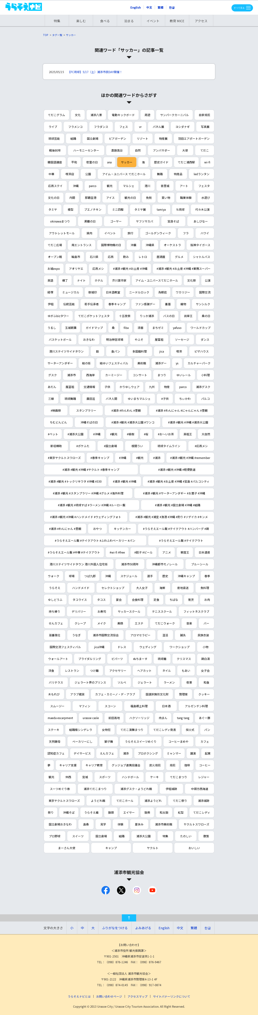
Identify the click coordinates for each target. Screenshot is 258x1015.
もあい (186, 670)
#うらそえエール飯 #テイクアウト (181, 540)
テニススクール (162, 611)
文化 (78, 115)
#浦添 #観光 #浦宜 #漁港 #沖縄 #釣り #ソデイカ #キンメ (171, 517)
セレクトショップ (112, 588)
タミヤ (52, 209)
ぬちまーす (140, 659)
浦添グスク (203, 387)
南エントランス (81, 245)
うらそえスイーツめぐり (140, 741)
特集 (57, 20)
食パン (115, 351)
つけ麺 (94, 670)
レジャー (203, 777)
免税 (149, 197)
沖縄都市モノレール (165, 564)
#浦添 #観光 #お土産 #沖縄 (130, 268)
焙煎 (172, 765)
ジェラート (145, 682)
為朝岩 (162, 292)
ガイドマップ (94, 327)
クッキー (204, 694)
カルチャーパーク (199, 363)
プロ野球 (54, 836)
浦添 (126, 753)
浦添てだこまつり (95, 789)
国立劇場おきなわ (60, 824)
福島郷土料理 (139, 706)
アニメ (166, 552)
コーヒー (205, 765)
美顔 (120, 623)
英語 (50, 280)
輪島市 (75, 257)
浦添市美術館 (163, 824)
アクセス (201, 20)
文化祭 (191, 280)
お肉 (207, 599)
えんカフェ (107, 753)
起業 (208, 753)
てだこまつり (178, 777)
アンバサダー (161, 150)
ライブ (53, 127)
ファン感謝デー (145, 304)
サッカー (71, 35)
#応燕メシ (201, 446)
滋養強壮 (54, 635)
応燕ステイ (55, 186)
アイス (110, 197)
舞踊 (160, 174)
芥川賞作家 (119, 280)
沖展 (133, 245)
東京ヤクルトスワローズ (64, 800)
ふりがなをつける (115, 927)
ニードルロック (139, 292)
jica (161, 351)
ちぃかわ (185, 398)
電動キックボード (123, 115)
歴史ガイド (161, 162)
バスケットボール (60, 339)
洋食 (51, 670)
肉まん (163, 718)
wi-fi (207, 162)
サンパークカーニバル (174, 115)
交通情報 (89, 387)
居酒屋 (161, 257)
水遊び (205, 197)
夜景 (189, 682)
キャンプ (111, 848)
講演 (193, 753)
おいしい (194, 848)
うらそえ (54, 588)
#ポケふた (82, 446)
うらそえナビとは (79, 996)
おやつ (97, 528)
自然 (138, 150)
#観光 (113, 434)
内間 (72, 197)
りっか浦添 (147, 316)
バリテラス (56, 682)
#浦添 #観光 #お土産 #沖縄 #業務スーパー (184, 268)
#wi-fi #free (117, 552)
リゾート (142, 138)
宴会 (119, 599)
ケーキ (154, 777)
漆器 (140, 327)
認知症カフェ (56, 753)
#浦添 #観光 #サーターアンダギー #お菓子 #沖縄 (174, 493)
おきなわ (89, 339)
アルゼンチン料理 (196, 706)
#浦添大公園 (75, 434)
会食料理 (137, 599)
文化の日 (53, 197)
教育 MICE (177, 20)
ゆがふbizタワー (58, 316)
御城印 (92, 292)
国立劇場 (92, 138)
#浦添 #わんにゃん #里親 (65, 528)
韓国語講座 (55, 162)
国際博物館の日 (111, 245)
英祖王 (187, 434)
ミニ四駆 (118, 209)
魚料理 (204, 588)
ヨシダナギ (182, 127)
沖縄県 (150, 245)
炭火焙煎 (155, 765)
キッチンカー (122, 528)
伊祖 (51, 304)
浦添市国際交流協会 (106, 635)
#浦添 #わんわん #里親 (126, 410)
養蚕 (168, 304)
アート (184, 186)
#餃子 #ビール (143, 552)
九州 (152, 387)
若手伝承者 (91, 304)
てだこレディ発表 (164, 729)
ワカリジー (183, 292)
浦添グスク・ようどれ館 (136, 789)
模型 (70, 209)
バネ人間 (111, 398)
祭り (51, 812)
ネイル (166, 670)
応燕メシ (98, 268)
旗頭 (111, 812)
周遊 (147, 115)
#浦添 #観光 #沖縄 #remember (190, 458)
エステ (139, 623)
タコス (101, 599)
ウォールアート (58, 659)
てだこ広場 (55, 245)
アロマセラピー (140, 635)
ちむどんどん (58, 422)
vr (140, 127)
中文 (149, 7)
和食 (206, 682)
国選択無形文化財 (157, 694)
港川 (147, 186)
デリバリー (79, 611)
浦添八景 (96, 115)
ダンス (205, 339)
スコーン (110, 706)
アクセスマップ (137, 996)
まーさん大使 (66, 848)
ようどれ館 (98, 800)
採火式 (190, 729)
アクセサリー (117, 670)
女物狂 (106, 729)
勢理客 (183, 694)
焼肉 (89, 233)
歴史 (165, 576)
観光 (110, 186)
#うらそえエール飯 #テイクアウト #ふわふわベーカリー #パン (95, 540)
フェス (123, 127)
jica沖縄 (99, 647)
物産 (167, 387)
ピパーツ (117, 659)
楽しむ (81, 20)
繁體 (160, 7)
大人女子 (142, 588)
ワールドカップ (200, 327)
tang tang (183, 718)
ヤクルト (152, 848)
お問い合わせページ (109, 996)
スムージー (57, 706)
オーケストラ (172, 245)
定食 (156, 599)
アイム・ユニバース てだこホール (124, 174)
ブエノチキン (92, 209)
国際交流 (205, 292)
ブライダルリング (89, 659)
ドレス (122, 647)
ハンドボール (130, 777)
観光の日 (130, 197)
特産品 (178, 174)
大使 (185, 150)
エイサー (129, 812)
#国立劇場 (110, 446)
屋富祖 (159, 339)
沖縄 (76, 186)
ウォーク (53, 576)
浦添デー (161, 363)
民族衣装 (203, 635)
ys (177, 363)
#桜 (146, 434)
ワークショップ (179, 647)
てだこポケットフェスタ (94, 316)
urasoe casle (91, 718)
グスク (52, 375)
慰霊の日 (92, 162)
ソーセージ (182, 339)
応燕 (111, 257)
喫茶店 (70, 174)
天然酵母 (54, 741)
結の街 (86, 363)
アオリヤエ (76, 268)
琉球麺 (162, 659)
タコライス (80, 599)
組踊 (73, 138)
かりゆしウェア (130, 387)
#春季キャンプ (99, 458)
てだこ (204, 150)
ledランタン (201, 174)
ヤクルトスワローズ (196, 824)
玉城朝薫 (71, 327)
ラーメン (169, 682)
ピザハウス (201, 351)
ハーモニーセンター (86, 150)
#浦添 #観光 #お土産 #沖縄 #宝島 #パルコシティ (178, 481)
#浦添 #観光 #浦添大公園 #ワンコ (132, 422)
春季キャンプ (117, 304)
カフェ (204, 741)
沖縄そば (69, 812)
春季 (207, 576)
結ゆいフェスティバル (114, 363)
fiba (126, 327)
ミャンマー (174, 753)
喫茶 (179, 351)
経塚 (50, 292)
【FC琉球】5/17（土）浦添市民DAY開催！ (95, 72)
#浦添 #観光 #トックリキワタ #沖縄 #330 (75, 481)
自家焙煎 (204, 115)
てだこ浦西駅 (186, 162)
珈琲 (187, 765)
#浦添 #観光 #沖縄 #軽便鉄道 (176, 469)
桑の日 (206, 316)
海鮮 (162, 588)
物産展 (163, 138)
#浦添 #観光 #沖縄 (124, 481)
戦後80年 (55, 150)
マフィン (84, 706)
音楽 (189, 623)
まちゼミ (158, 327)
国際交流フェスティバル (65, 647)
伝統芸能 (69, 304)
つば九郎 (90, 576)
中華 (51, 174)
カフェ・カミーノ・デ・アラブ (115, 694)
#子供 (165, 398)
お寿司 (101, 611)
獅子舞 (108, 741)
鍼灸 (183, 635)
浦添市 (71, 375)
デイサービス (82, 753)
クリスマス (184, 659)
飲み (126, 257)
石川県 (94, 257)
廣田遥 (91, 398)
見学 (103, 824)
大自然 (206, 434)
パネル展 (158, 127)
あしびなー (201, 221)
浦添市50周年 (130, 564)
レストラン (72, 670)
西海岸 (90, 375)
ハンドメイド (80, 588)
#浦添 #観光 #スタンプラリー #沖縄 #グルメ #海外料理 (88, 493)
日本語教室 (113, 292)
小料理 (205, 375)
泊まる (129, 20)
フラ (186, 233)
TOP (45, 35)
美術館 (141, 363)
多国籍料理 (139, 351)
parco (92, 186)
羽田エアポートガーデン (194, 138)
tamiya (161, 209)
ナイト (81, 280)
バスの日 (169, 316)
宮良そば (173, 221)
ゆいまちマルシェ (139, 398)
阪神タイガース (200, 245)
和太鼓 (164, 812)
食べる (105, 20)
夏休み (139, 824)
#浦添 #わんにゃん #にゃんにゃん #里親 (181, 410)
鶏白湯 (205, 659)
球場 (72, 576)
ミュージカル (70, 292)
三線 (51, 398)
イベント (153, 20)
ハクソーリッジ (139, 718)
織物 (183, 304)
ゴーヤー (116, 221)
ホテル (99, 280)
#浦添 (157, 458)
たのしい (186, 836)
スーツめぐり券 (60, 789)
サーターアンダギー (60, 363)
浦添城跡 (203, 800)
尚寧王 (188, 316)
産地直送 (183, 588)
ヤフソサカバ (144, 221)
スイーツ (78, 836)
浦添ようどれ (153, 800)
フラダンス (101, 127)
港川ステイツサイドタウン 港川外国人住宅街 (79, 564)
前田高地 (114, 718)
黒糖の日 (90, 221)
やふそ (139, 339)
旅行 (130, 233)
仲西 (68, 777)
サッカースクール (129, 611)
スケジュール (128, 576)
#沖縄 (97, 434)
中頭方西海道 (199, 789)
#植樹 (130, 434)
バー (206, 623)
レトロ (142, 257)
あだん (52, 387)
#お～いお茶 (166, 434)
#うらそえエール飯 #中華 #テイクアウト (74, 552)
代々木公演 (202, 209)
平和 (74, 162)
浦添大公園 (143, 836)
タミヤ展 (140, 209)
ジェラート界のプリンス (90, 682)
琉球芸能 (54, 138)
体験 (120, 824)
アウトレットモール (62, 233)
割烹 (191, 599)
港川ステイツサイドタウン (66, 351)
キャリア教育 (94, 765)
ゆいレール (183, 375)
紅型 (181, 812)
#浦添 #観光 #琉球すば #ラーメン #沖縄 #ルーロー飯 (91, 505)
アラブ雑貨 (77, 694)
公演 (208, 280)
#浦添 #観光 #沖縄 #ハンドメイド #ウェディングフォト (85, 517)
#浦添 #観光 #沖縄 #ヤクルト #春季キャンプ (91, 469)
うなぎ (76, 635)
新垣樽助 (56, 446)
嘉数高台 (117, 150)
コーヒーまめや (178, 741)
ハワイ (204, 233)
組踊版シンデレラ (80, 729)
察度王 (185, 552)
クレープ (80, 623)
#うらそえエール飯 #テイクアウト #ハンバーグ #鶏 (176, 528)
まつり (161, 375)
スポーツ (105, 777)
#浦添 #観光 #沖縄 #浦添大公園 (188, 422)
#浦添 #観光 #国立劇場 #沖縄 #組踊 (177, 505)
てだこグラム (56, 115)
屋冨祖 (70, 387)
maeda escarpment (60, 718)
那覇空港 (90, 197)
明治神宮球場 (114, 339)
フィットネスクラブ (196, 611)
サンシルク (203, 304)
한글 (172, 7)
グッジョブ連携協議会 (126, 765)
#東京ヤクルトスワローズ (64, 458)
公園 (88, 174)
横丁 (65, 280)
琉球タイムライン (168, 446)
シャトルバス (201, 257)
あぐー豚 (204, 718)
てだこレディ (201, 812)
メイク (101, 623)
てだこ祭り (180, 800)
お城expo (53, 268)
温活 (165, 635)
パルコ (205, 398)
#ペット (53, 434)
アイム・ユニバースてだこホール (156, 280)
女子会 (205, 670)
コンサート (140, 375)
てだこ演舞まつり (131, 729)
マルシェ (128, 186)
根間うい (137, 446)
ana (109, 162)
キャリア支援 (68, 765)
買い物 (166, 197)
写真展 (205, 127)
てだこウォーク (165, 623)
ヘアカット (144, 670)
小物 (205, 647)
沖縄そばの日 (89, 422)
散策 (206, 836)
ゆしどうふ (55, 599)
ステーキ (53, 729)
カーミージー (113, 375)
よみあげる (143, 927)
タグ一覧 (57, 35)
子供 (107, 387)
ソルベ (122, 682)
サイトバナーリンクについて (171, 996)
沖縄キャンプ (186, 576)
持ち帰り (54, 611)
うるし (51, 327)
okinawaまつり (60, 221)
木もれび (54, 694)
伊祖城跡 (171, 789)
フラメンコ (75, 127)
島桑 (86, 824)
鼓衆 (147, 812)
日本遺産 (204, 552)
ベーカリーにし (82, 741)
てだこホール (124, 800)
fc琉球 (180, 209)
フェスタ (204, 186)
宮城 (85, 777)
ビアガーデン (117, 138)
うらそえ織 (91, 812)
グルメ (179, 257)
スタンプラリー (86, 410)
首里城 (165, 186)
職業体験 (186, 197)
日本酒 (166, 706)
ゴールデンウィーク (158, 233)
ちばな (173, 599)
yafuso (177, 327)
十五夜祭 (124, 316)
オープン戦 (55, 257)
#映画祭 (56, 410)
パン (207, 729)
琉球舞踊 (70, 398)
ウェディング (147, 647)
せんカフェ (56, 623)
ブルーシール (199, 564)
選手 (150, 576)
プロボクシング (148, 753)
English (135, 7)
